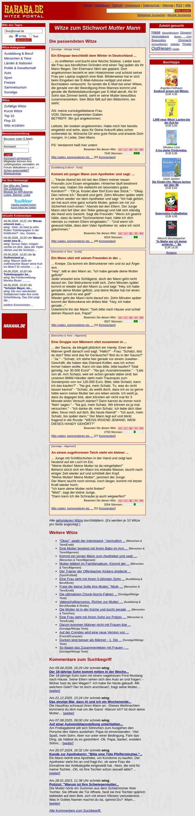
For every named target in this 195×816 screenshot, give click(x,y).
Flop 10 (9, 121)
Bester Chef (182, 36)
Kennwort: (10, 146)
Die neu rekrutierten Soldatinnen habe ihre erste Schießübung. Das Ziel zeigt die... (21, 296)
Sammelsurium (15, 87)
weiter (54, 691)
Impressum (132, 5)
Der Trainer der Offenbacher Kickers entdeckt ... (95, 571)
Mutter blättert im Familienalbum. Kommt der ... (94, 564)
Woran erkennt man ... (23, 222)
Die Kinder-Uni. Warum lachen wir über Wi (171, 183)
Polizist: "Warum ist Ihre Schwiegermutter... (84, 784)
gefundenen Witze (69, 520)
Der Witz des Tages (16, 185)
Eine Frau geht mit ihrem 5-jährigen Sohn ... (92, 579)
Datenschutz (151, 5)
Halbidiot (175, 44)
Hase (155, 32)
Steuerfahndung (170, 33)
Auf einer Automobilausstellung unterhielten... (86, 724)
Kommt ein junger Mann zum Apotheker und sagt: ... (93, 174)
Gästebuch (102, 5)
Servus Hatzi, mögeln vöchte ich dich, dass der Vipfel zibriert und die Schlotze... (23, 246)
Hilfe (188, 5)
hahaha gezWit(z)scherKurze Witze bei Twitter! (23, 204)
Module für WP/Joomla (18, 191)
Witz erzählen (14, 125)
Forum (88, 5)
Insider (176, 49)
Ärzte (79, 167)
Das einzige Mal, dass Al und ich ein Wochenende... (90, 702)
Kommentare (107, 157)
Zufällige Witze (15, 106)
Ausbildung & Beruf (63, 167)
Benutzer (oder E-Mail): (18, 138)
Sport (8, 78)
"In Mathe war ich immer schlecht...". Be (171, 243)
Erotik (78, 251)
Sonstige (57, 49)
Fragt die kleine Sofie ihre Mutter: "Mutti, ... (91, 586)
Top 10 (9, 116)
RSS (179, 5)
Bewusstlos (158, 40)
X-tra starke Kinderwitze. (171, 150)
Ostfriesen (161, 48)
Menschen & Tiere (62, 251)
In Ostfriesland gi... (19, 256)
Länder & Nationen (18, 63)
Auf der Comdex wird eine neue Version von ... (94, 632)
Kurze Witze (13, 111)
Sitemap (167, 5)
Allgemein (80, 335)
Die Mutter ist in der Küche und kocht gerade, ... (95, 609)
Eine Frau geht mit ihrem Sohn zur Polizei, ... (92, 617)
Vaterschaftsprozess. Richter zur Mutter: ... (91, 602)
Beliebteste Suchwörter (151, 15)
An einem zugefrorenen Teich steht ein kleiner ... (89, 452)
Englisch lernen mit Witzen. (171, 91)
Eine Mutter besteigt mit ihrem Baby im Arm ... (93, 548)
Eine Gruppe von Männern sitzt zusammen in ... (89, 342)
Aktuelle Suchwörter (179, 15)
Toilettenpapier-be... (17, 274)
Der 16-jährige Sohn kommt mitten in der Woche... (89, 672)
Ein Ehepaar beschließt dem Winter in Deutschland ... (93, 55)
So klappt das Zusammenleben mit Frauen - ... (94, 647)
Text (35, 36)
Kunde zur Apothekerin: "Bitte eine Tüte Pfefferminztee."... (95, 754)
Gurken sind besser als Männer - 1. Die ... (90, 640)
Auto (7, 73)
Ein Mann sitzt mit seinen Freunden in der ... (86, 258)
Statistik (117, 5)
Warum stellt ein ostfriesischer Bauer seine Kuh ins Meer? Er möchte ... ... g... (23, 263)
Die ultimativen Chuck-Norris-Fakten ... (88, 594)
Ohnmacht (184, 40)
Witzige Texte (71, 49)
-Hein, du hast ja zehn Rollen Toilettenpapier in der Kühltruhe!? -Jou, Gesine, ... (21, 230)
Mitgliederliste (12, 173)
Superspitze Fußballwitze (171, 213)
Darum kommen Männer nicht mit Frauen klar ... (95, 625)
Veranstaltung (160, 36)
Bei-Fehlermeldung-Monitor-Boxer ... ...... (20, 279)
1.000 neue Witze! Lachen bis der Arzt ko (171, 121)
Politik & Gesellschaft (20, 68)
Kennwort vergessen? (17, 158)
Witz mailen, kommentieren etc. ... (72, 157)
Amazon (171, 252)
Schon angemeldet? (16, 170)
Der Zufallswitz (13, 188)
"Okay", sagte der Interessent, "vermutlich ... (92, 541)
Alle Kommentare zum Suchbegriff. (75, 810)
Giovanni (185, 32)
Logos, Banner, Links (17, 194)
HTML (23, 36)
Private (187, 44)
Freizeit (9, 82)
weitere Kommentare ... (18, 304)
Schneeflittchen (159, 44)
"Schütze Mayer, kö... (18, 288)
